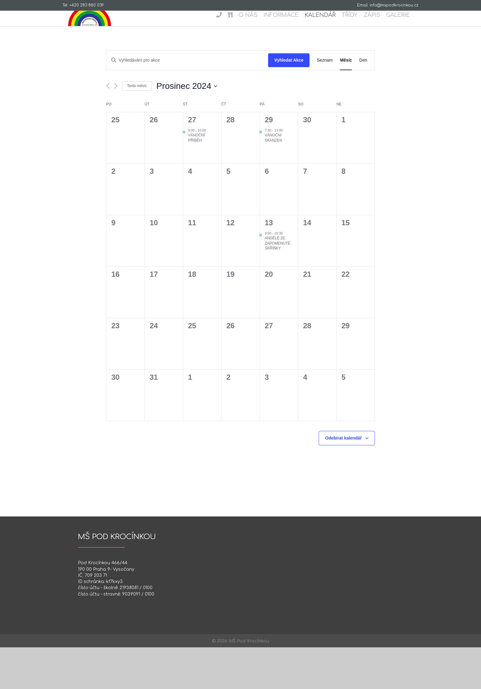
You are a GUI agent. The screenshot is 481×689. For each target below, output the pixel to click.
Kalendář (325, 26)
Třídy (355, 26)
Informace (286, 26)
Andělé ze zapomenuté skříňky (277, 285)
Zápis (377, 26)
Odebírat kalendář (343, 479)
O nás (253, 26)
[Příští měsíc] (115, 128)
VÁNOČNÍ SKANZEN (273, 179)
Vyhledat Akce (288, 101)
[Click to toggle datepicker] (186, 128)
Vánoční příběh (196, 179)
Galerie (403, 26)
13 (269, 264)
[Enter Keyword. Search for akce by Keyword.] (187, 102)
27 (192, 161)
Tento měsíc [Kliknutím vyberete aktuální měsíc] (137, 127)
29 (269, 161)
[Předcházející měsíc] (108, 128)
